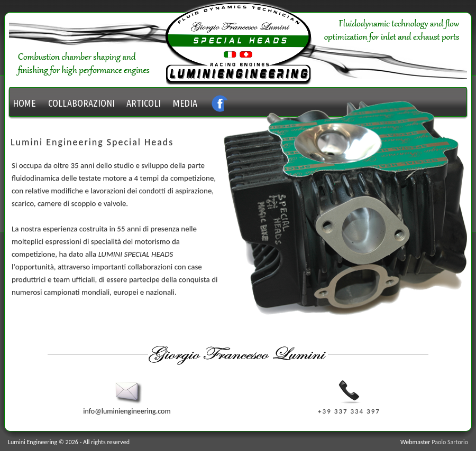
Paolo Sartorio (450, 442)
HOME (24, 103)
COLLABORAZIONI (81, 103)
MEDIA (185, 103)
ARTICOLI (143, 103)
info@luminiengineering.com (126, 407)
